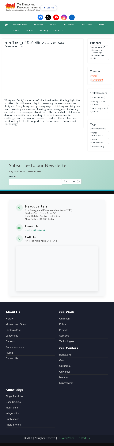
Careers (10, 341)
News (102, 24)
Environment (97, 79)
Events (16, 30)
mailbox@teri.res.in (35, 230)
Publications (87, 24)
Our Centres (69, 24)
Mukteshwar (66, 383)
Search (48, 7)
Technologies (66, 341)
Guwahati (64, 371)
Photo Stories (13, 424)
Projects (63, 330)
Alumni (9, 352)
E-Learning (43, 30)
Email (12, 176)
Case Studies (13, 402)
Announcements (15, 347)
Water (94, 75)
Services (64, 335)
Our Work (39, 24)
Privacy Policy (66, 438)
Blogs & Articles (14, 396)
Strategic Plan (13, 330)
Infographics (12, 413)
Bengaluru (65, 354)
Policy (62, 324)
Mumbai (63, 377)
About (53, 24)
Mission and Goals (16, 324)
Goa (61, 360)
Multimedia (12, 407)
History (10, 318)
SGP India (28, 30)
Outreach (64, 318)
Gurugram (65, 366)
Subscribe (69, 181)
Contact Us (58, 30)
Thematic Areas (21, 24)
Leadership (12, 335)
